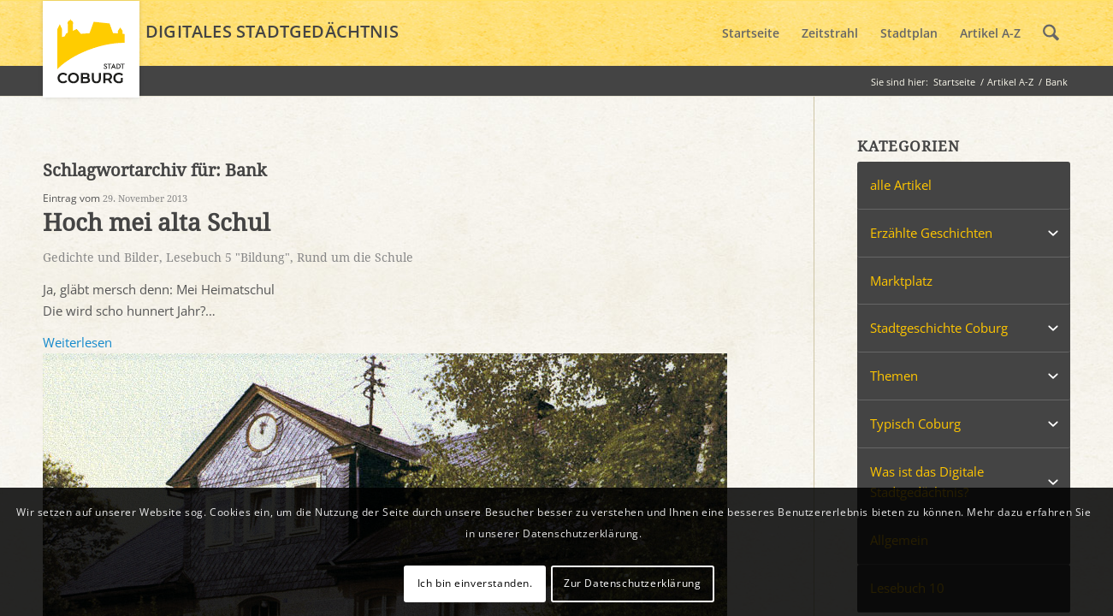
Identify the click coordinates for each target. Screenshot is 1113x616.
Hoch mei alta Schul (156, 223)
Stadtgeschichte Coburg (939, 327)
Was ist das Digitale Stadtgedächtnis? (927, 482)
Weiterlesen (77, 342)
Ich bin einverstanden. (475, 583)
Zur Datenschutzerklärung (632, 583)
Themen (894, 375)
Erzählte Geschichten (931, 232)
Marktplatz (901, 280)
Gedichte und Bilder (101, 257)
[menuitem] (750, 33)
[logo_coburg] (91, 56)
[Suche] (1051, 33)
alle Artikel (901, 184)
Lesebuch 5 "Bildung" (228, 257)
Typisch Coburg (915, 423)
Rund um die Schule (355, 257)
